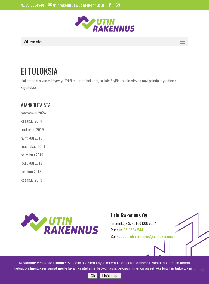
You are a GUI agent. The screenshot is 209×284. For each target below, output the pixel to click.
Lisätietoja (110, 276)
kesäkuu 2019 (31, 121)
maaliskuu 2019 (33, 146)
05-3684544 (34, 5)
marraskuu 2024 (33, 113)
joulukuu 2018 (31, 163)
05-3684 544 (133, 230)
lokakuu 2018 (31, 172)
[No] (202, 270)
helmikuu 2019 (32, 155)
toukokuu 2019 (32, 130)
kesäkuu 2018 (31, 180)
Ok (92, 276)
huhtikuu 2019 (31, 138)
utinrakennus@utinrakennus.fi (152, 236)
